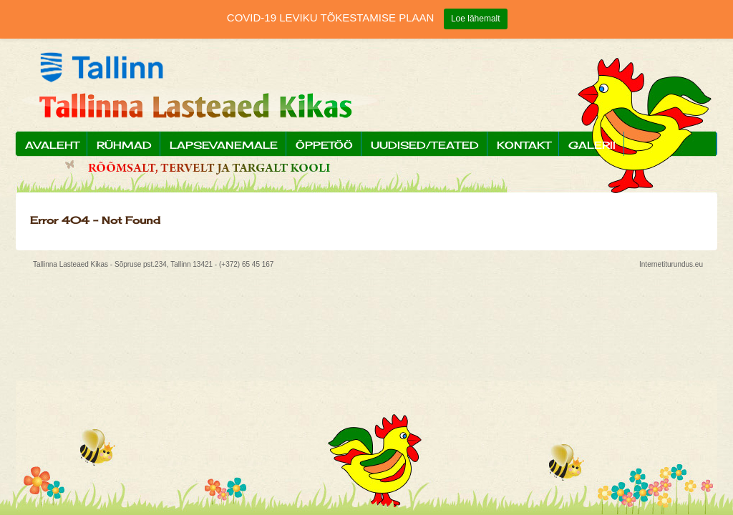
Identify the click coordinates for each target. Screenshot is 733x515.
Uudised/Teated (425, 145)
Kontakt (523, 145)
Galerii (592, 145)
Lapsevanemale (224, 145)
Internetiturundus (666, 264)
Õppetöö (324, 145)
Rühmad (124, 145)
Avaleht (52, 145)
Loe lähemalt (475, 19)
